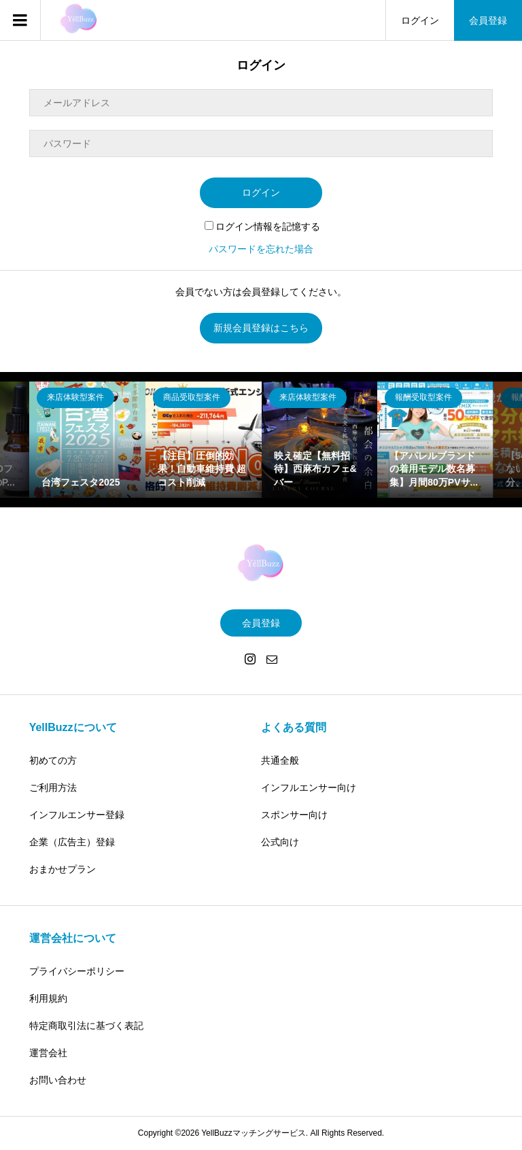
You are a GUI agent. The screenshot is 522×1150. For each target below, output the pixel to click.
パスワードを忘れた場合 (261, 248)
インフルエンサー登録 (76, 814)
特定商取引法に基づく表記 (86, 1025)
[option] (87, 440)
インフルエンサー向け (308, 787)
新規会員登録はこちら (261, 327)
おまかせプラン (62, 869)
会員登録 (488, 20)
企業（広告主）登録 (72, 841)
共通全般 (280, 760)
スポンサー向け (294, 814)
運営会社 (48, 1052)
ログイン (420, 20)
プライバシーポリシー (76, 971)
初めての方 (53, 760)
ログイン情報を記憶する (262, 226)
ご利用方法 (53, 787)
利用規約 (48, 998)
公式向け (280, 841)
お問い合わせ (57, 1080)
